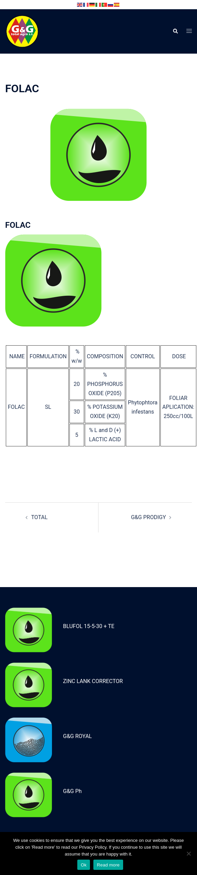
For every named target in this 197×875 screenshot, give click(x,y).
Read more (108, 864)
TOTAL (39, 517)
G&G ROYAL (77, 736)
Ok (84, 864)
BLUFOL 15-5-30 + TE (88, 626)
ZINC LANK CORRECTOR (93, 681)
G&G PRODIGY (148, 517)
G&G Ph (72, 791)
